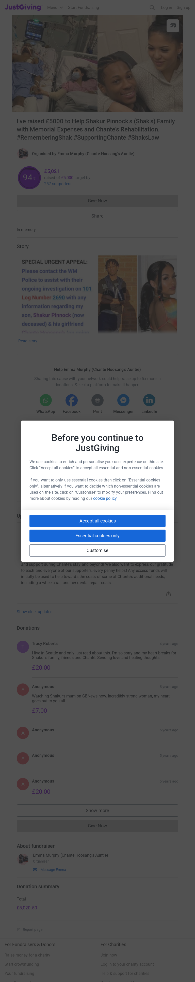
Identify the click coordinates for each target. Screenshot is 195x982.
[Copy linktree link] (106, 482)
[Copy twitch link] (144, 481)
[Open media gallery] (97, 63)
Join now (109, 955)
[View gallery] (173, 25)
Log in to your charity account (127, 964)
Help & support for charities (125, 973)
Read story (27, 341)
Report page (32, 929)
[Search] (152, 7)
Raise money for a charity (27, 955)
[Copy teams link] (87, 481)
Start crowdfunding (22, 964)
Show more (102, 812)
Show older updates (34, 612)
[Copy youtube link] (50, 481)
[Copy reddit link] (126, 481)
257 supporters (57, 183)
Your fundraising (19, 973)
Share (97, 216)
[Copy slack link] (69, 481)
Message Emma (53, 870)
